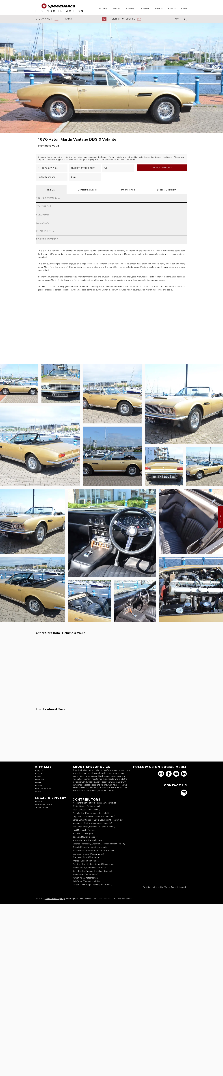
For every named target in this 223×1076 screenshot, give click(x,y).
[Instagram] (161, 774)
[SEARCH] (80, 19)
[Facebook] (169, 774)
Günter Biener (170, 887)
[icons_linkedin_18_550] (184, 774)
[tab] (51, 189)
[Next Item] (218, 77)
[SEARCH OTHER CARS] (162, 167)
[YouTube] (176, 774)
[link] (185, 18)
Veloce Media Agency (55, 898)
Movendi (182, 887)
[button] (49, 19)
